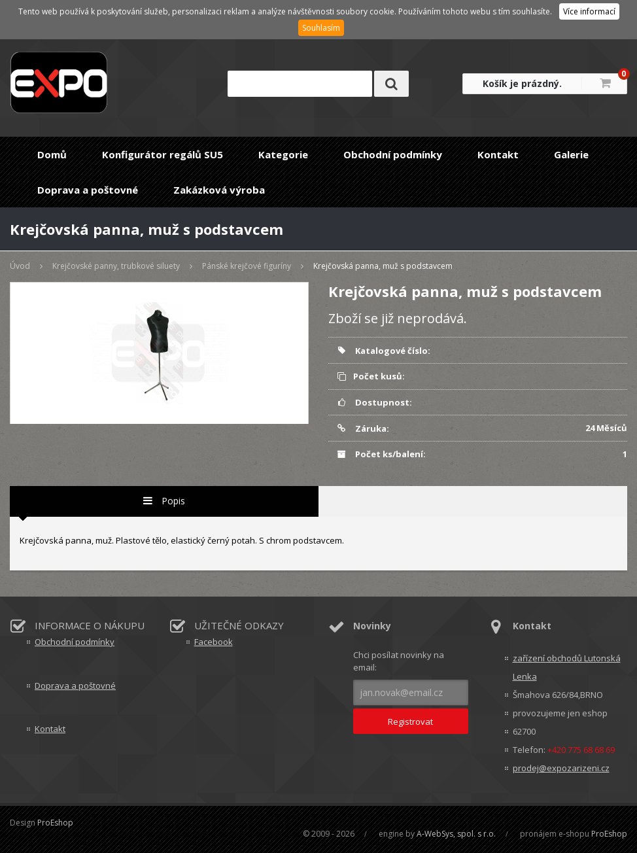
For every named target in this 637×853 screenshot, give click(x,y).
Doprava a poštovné (87, 189)
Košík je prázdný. (522, 83)
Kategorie (283, 154)
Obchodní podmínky (392, 154)
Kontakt (498, 154)
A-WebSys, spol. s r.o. (456, 833)
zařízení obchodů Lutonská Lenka (567, 667)
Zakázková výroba (219, 189)
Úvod (20, 265)
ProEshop (55, 822)
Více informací (589, 11)
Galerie (571, 154)
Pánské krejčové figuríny (246, 265)
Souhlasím (321, 27)
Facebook (213, 642)
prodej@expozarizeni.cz (561, 768)
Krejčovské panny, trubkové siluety (116, 265)
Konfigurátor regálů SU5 (162, 154)
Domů (52, 154)
